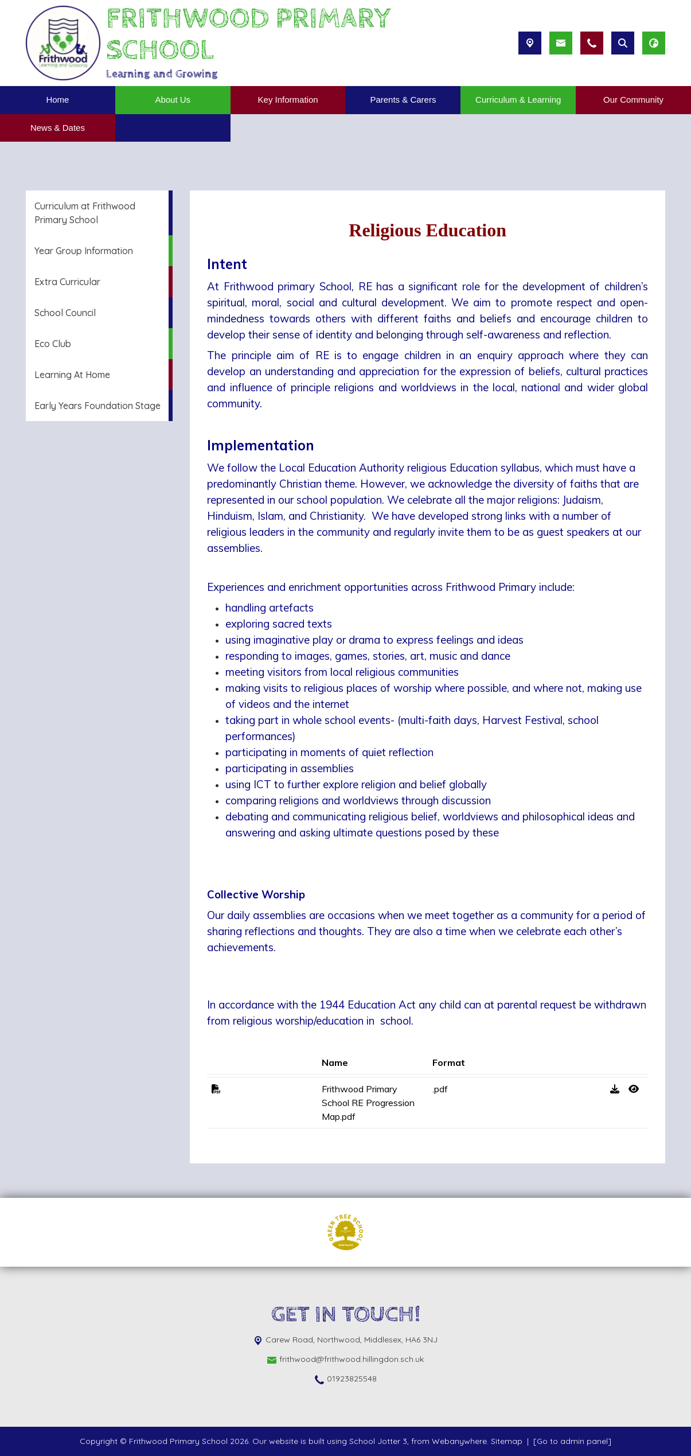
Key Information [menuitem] (288, 99)
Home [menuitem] (57, 99)
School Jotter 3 (378, 1441)
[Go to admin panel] (572, 1441)
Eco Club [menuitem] (52, 343)
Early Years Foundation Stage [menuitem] (97, 405)
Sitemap (506, 1441)
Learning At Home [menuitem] (72, 374)
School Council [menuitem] (65, 312)
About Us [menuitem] (172, 99)
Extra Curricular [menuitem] (67, 281)
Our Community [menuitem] (633, 99)
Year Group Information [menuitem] (83, 250)
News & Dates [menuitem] (57, 128)
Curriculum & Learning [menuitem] (518, 99)
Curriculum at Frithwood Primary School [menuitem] (84, 212)
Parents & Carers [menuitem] (403, 99)
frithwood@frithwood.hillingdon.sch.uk (351, 1359)
